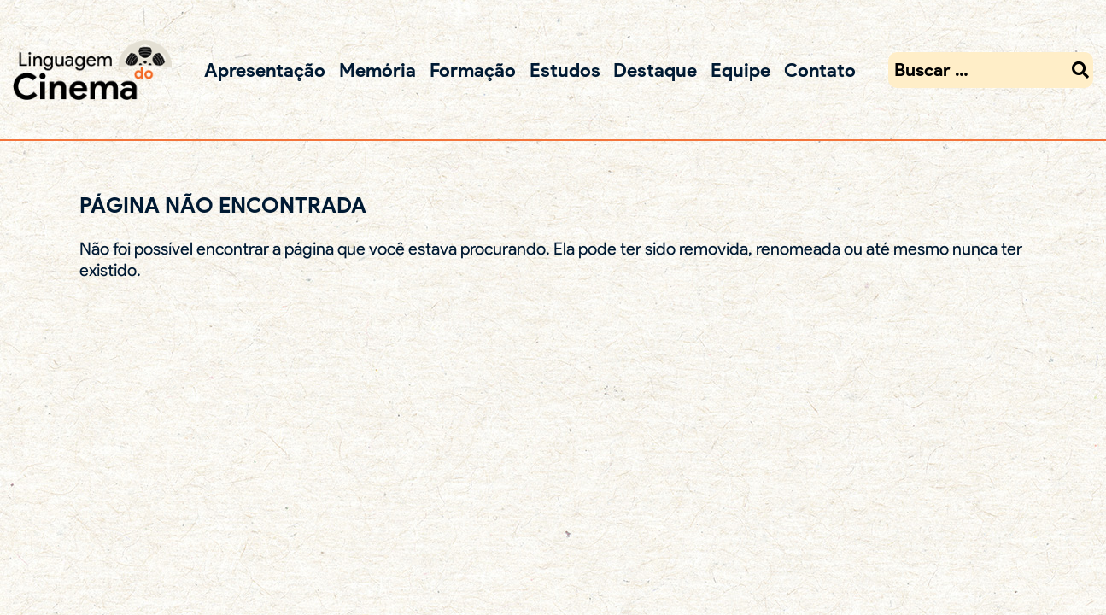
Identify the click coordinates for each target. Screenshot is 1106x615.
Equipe (740, 69)
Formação (473, 69)
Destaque (655, 69)
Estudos (565, 69)
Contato (820, 69)
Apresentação (264, 69)
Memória (377, 69)
